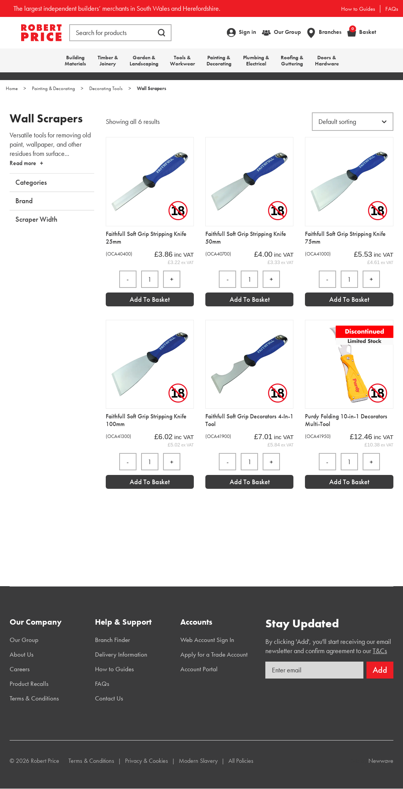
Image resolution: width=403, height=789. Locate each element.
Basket (362, 32)
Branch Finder (112, 639)
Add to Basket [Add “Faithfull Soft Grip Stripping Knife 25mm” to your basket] (150, 299)
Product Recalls (29, 683)
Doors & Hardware (327, 60)
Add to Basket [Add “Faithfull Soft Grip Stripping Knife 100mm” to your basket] (150, 481)
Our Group (287, 32)
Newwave (380, 761)
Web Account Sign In (207, 639)
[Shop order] (352, 121)
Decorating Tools (106, 88)
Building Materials (75, 60)
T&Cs (380, 650)
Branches (330, 32)
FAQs (391, 9)
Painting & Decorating (218, 60)
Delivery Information (121, 654)
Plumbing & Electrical (256, 60)
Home (12, 88)
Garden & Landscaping (144, 60)
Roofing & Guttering (292, 60)
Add (380, 669)
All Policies (240, 761)
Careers (20, 669)
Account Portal (199, 669)
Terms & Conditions (34, 698)
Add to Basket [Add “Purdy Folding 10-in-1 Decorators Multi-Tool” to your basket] (349, 481)
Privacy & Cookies (146, 761)
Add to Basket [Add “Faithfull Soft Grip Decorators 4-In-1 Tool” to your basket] (250, 481)
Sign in (247, 32)
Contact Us (109, 698)
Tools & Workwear (182, 60)
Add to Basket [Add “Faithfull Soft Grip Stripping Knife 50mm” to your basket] (250, 299)
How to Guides (358, 9)
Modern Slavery (198, 761)
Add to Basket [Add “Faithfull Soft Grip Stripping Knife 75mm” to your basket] (349, 299)
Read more (23, 163)
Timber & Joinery (108, 60)
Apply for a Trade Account (214, 654)
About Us (21, 654)
